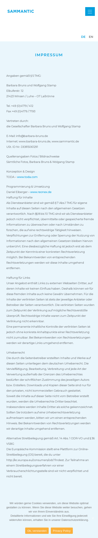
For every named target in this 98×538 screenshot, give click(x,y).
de (83, 37)
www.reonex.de (40, 192)
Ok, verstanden (37, 530)
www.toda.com (27, 177)
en (91, 37)
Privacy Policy (62, 530)
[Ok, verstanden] (93, 518)
